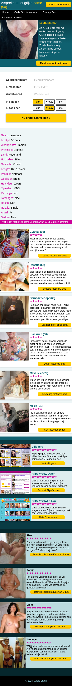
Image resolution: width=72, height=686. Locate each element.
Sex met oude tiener (54, 429)
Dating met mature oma (54, 255)
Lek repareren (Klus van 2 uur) (50, 626)
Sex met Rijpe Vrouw (48, 490)
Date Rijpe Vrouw (48, 517)
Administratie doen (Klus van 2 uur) (51, 554)
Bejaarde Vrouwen (12, 17)
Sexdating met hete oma (54, 394)
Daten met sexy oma (54, 363)
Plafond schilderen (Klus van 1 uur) (51, 592)
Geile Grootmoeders (25, 12)
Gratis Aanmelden (58, 4)
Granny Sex (49, 12)
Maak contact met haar (53, 63)
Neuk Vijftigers (48, 463)
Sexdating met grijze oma (54, 325)
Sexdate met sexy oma (54, 288)
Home (5, 12)
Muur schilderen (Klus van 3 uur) (50, 658)
